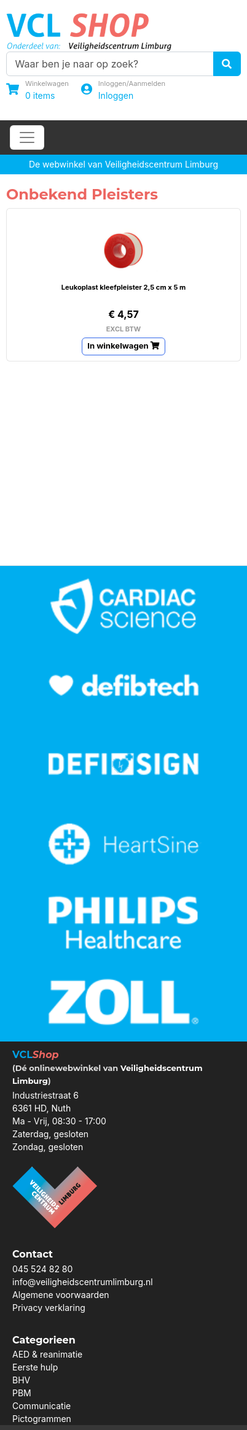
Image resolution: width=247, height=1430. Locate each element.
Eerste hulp (35, 1367)
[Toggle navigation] (27, 137)
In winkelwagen (123, 345)
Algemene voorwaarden (60, 1294)
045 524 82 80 (42, 1269)
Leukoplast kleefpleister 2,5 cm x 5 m (123, 287)
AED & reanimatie (47, 1354)
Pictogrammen (41, 1418)
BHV (21, 1380)
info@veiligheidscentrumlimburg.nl (82, 1282)
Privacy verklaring (48, 1307)
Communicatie (41, 1406)
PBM (21, 1393)
